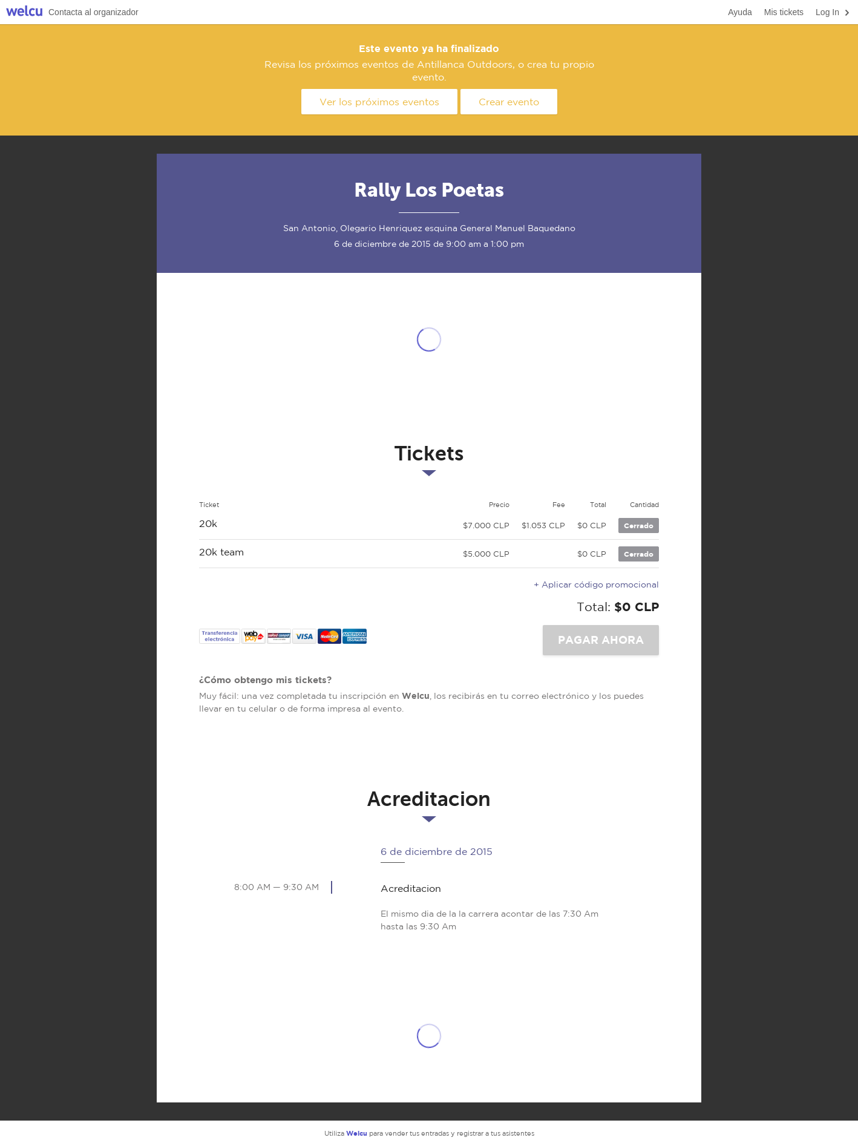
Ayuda (740, 12)
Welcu (24, 12)
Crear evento (509, 101)
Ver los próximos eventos (379, 101)
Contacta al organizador (93, 12)
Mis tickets (784, 12)
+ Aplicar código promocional (596, 584)
